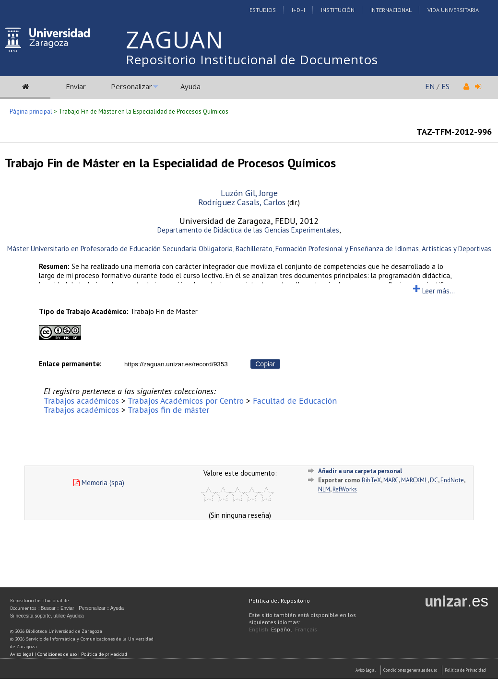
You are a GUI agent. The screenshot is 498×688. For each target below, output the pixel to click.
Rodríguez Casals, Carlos (241, 202)
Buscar (48, 608)
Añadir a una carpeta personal (360, 471)
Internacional (391, 9)
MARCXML (414, 480)
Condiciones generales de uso (410, 670)
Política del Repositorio (279, 600)
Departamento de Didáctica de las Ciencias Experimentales (248, 229)
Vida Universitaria (453, 9)
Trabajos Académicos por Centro (186, 400)
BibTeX (371, 480)
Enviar (76, 86)
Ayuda (190, 86)
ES (445, 86)
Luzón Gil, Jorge (249, 192)
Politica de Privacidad (465, 670)
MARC (391, 480)
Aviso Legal (366, 670)
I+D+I (298, 9)
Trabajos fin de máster (168, 409)
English (258, 629)
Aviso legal (21, 654)
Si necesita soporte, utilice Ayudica (47, 615)
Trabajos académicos (81, 400)
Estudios (262, 9)
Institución (338, 9)
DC (434, 480)
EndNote (452, 480)
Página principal (31, 111)
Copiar (265, 364)
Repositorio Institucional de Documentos (252, 59)
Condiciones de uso (57, 654)
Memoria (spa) (98, 482)
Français (306, 629)
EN (430, 86)
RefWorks (344, 489)
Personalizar (131, 86)
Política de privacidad (104, 654)
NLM (324, 489)
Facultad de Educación (295, 400)
